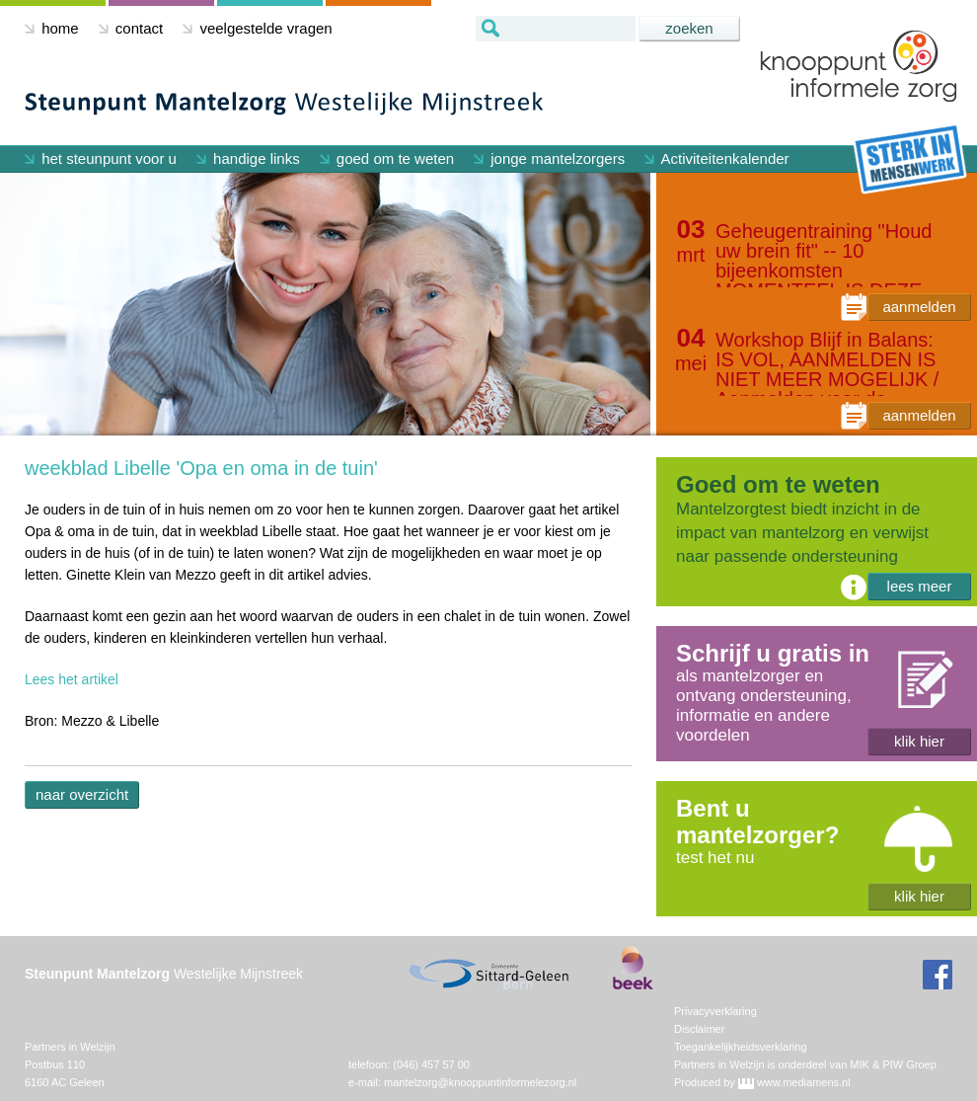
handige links (248, 158)
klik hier (919, 741)
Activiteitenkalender (716, 158)
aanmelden (918, 306)
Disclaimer (699, 1029)
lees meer (919, 586)
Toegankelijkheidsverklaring (740, 1047)
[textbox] (556, 28)
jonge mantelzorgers (549, 158)
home (52, 28)
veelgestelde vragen (257, 28)
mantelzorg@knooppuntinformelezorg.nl (480, 1082)
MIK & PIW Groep (893, 1064)
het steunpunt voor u (101, 158)
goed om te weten (387, 158)
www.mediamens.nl (804, 1082)
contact (131, 28)
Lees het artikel (71, 679)
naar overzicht (82, 794)
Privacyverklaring (715, 1011)
